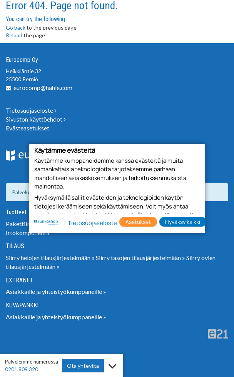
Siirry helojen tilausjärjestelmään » (50, 257)
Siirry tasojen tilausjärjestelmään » (140, 257)
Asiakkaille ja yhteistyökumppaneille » (56, 291)
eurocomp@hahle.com (42, 87)
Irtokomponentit (28, 232)
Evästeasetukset (27, 128)
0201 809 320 (21, 369)
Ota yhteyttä (83, 365)
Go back (15, 27)
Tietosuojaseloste (31, 110)
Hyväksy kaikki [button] (182, 221)
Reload (14, 35)
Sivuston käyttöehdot (36, 119)
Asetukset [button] (138, 221)
